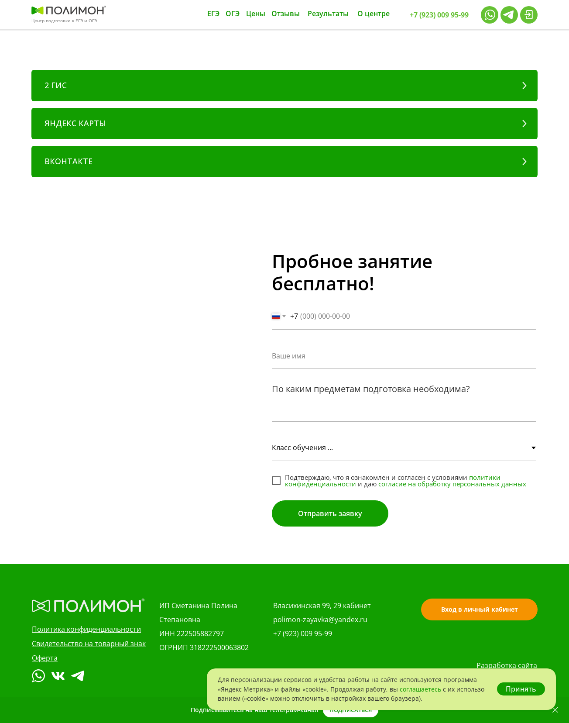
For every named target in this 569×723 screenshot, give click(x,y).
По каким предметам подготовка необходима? (371, 389)
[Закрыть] (555, 710)
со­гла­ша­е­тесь (421, 689)
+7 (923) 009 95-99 (302, 633)
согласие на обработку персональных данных (452, 483)
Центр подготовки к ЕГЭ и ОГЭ (64, 20)
